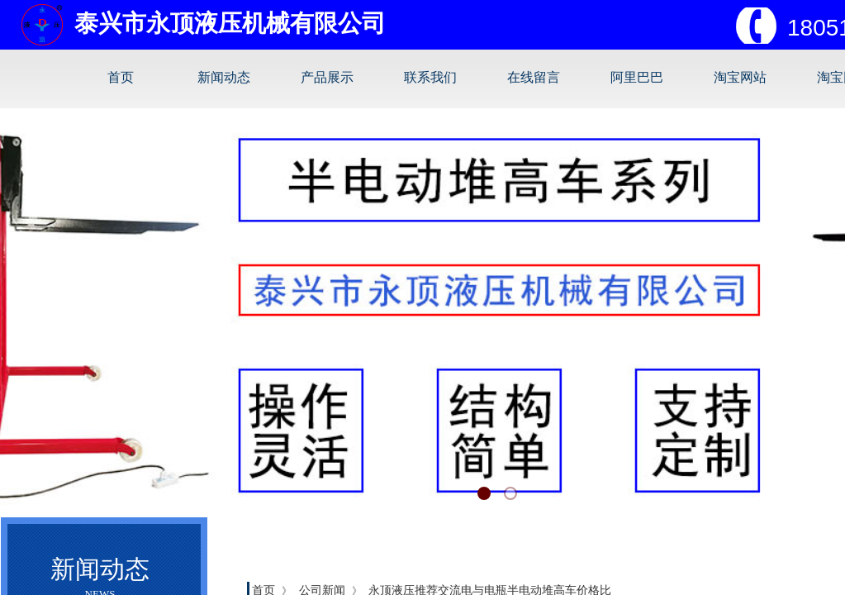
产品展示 (327, 77)
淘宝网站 (740, 77)
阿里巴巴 (636, 77)
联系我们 (430, 77)
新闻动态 (223, 77)
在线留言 (533, 77)
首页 (120, 77)
